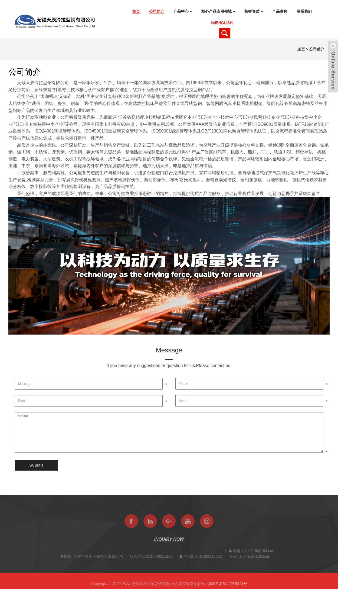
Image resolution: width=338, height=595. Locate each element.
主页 (301, 49)
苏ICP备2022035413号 (227, 586)
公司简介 (316, 49)
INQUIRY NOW (169, 541)
